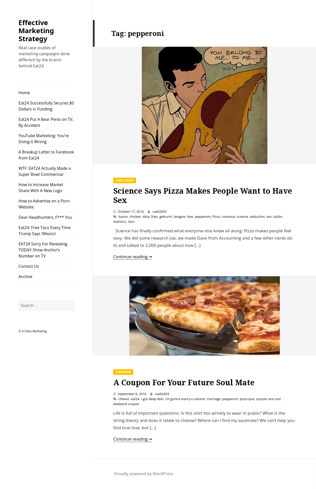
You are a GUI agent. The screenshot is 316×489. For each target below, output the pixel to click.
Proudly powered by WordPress (143, 473)
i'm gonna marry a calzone (185, 399)
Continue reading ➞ (132, 256)
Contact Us (29, 266)
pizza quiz (247, 399)
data (146, 216)
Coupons (123, 372)
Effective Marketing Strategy (36, 30)
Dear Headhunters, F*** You (45, 217)
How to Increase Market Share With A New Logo (41, 187)
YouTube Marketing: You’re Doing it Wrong (44, 138)
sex (268, 216)
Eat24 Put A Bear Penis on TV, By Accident (46, 122)
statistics (120, 221)
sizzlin (277, 216)
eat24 (135, 399)
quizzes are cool (268, 399)
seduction (257, 216)
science (242, 216)
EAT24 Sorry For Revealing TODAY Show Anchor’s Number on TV (43, 250)
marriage (214, 399)
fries (154, 216)
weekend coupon (126, 404)
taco (131, 221)
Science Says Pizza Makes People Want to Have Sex (202, 195)
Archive (25, 276)
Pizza (216, 216)
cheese (123, 399)
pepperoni (203, 216)
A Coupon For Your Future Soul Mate (184, 382)
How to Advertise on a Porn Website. (44, 204)
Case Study (125, 180)
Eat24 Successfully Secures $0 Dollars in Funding (46, 106)
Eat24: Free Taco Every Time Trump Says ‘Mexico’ (45, 230)
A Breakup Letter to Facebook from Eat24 (46, 155)
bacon (123, 216)
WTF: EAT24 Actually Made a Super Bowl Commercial (45, 171)
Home (24, 92)
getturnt (166, 216)
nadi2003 (160, 211)
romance (228, 216)
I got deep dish (152, 399)
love (190, 216)
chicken (135, 216)
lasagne (179, 216)
